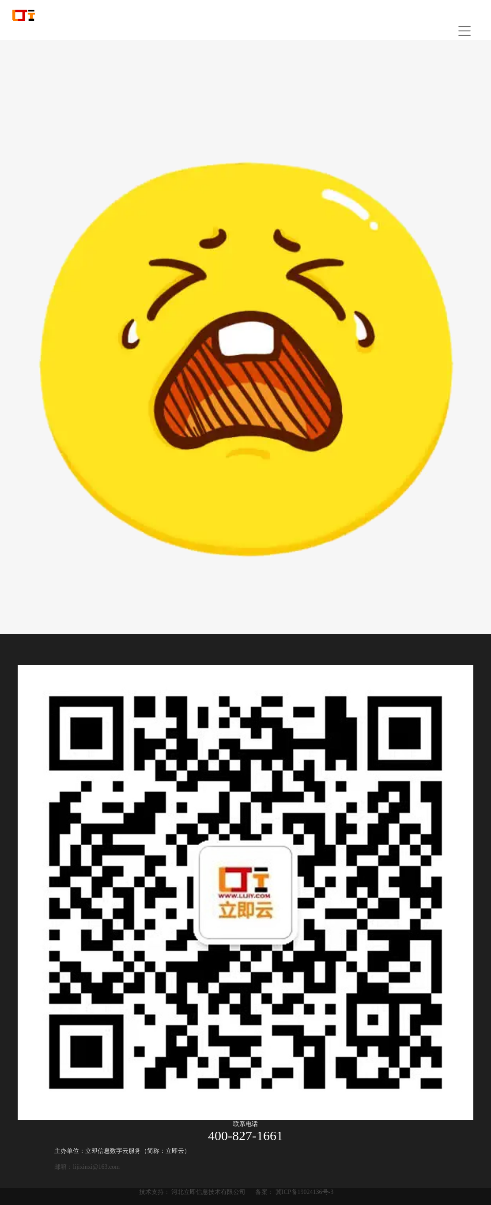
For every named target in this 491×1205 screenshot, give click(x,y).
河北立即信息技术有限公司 (208, 1192)
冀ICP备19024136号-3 (304, 1192)
